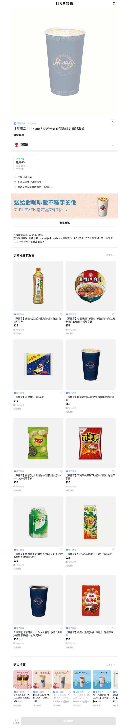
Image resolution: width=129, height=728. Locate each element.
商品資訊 (64, 222)
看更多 (109, 255)
